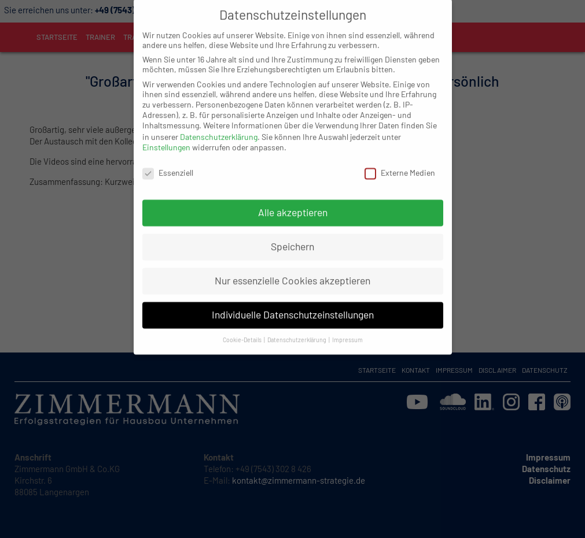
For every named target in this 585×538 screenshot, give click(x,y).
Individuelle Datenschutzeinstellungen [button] (293, 299)
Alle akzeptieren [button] (293, 197)
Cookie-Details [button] (243, 324)
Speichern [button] (292, 231)
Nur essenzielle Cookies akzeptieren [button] (292, 265)
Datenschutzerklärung (218, 122)
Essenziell (167, 157)
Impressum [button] (347, 324)
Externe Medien (400, 157)
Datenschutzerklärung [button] (297, 324)
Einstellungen (166, 132)
